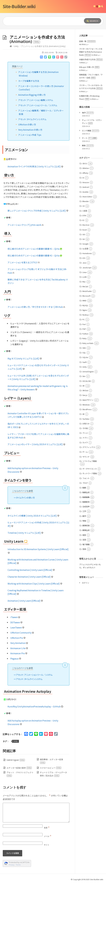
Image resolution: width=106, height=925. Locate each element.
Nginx (84, 351)
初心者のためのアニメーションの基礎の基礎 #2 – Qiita (35, 296)
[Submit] (92, 20)
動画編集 (86, 538)
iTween (15, 658)
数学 (84, 557)
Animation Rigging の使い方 (32, 136)
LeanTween (17, 668)
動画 (84, 529)
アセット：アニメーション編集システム (35, 141)
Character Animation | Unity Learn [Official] (30, 618)
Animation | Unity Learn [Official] (25, 642)
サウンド (86, 498)
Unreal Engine (88, 413)
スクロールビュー (50, 809)
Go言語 (85, 290)
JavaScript (86, 309)
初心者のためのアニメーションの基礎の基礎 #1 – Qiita (35, 290)
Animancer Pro (19, 694)
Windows (86, 446)
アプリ (85, 479)
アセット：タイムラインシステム (32, 160)
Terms (18, 906)
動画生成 (86, 533)
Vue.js (84, 436)
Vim (83, 417)
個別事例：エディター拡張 (51, 802)
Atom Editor (87, 238)
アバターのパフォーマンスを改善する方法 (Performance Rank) (90, 93)
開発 (88, 187)
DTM (84, 257)
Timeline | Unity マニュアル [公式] (25, 574)
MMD (84, 342)
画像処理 (86, 567)
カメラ (85, 484)
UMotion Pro (18, 679)
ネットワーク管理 (89, 515)
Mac (84, 323)
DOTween (16, 663)
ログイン (85, 624)
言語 (84, 581)
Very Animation (19, 684)
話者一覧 (87, 82)
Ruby (84, 379)
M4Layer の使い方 (89, 108)
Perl (84, 365)
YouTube (85, 460)
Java (84, 304)
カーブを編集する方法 (28, 122)
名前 (47, 869)
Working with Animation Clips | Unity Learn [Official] (35, 624)
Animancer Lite (19, 689)
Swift (84, 403)
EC (83, 261)
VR (83, 427)
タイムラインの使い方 (25, 539)
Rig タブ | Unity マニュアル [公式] (25, 399)
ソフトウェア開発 (89, 502)
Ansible (85, 233)
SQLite (85, 398)
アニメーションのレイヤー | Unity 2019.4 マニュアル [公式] (36, 485)
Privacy (11, 906)
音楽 (84, 590)
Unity (16, 87)
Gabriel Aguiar (15, 801)
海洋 (88, 154)
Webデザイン (87, 441)
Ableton (85, 209)
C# (83, 247)
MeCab (85, 328)
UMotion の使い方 (27, 165)
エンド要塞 (90, 172)
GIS (83, 276)
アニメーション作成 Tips (29, 176)
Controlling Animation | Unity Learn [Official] (31, 611)
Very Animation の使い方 (30, 171)
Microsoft (86, 337)
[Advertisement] (53, 50)
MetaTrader (87, 332)
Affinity (85, 214)
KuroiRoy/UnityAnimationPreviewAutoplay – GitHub (35, 747)
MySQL (85, 346)
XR (83, 455)
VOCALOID (86, 422)
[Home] (11, 87)
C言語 (84, 252)
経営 (84, 576)
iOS (83, 299)
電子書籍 (86, 585)
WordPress (87, 450)
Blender (85, 242)
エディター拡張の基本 (19, 809)
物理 (84, 562)
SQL (84, 394)
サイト (46, 886)
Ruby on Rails (87, 384)
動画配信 (86, 543)
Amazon (85, 223)
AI (83, 219)
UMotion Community (22, 673)
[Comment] (36, 854)
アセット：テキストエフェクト (20, 815)
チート (89, 179)
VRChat (85, 432)
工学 (84, 552)
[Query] (43, 21)
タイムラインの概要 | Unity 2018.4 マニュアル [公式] (33, 557)
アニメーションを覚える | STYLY (24, 303)
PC (83, 361)
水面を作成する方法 (91, 101)
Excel (84, 271)
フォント (86, 519)
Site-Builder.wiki (19, 6)
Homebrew (87, 294)
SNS (84, 389)
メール (47, 877)
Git (83, 280)
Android (85, 228)
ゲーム (85, 493)
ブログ (85, 524)
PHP (84, 370)
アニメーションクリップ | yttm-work (25, 266)
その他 (85, 469)
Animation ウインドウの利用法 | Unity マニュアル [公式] (35, 207)
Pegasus (15, 699)
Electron (85, 266)
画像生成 (86, 571)
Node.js (85, 356)
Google (85, 285)
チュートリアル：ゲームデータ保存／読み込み (53, 815)
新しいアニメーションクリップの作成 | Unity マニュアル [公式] (38, 252)
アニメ (85, 474)
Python (85, 375)
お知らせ (86, 465)
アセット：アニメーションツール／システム (37, 146)
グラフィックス (88, 488)
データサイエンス (89, 510)
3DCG (84, 205)
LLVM (84, 318)
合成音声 (86, 548)
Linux (84, 313)
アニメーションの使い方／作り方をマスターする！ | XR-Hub (36, 348)
